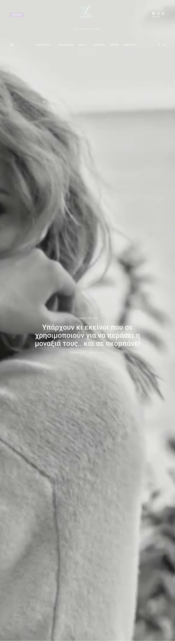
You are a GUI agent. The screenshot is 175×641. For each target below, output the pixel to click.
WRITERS (114, 45)
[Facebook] (153, 15)
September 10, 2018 (78, 352)
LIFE (89, 318)
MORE (82, 45)
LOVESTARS (99, 45)
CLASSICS (81, 318)
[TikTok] (163, 15)
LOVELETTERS (43, 45)
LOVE (95, 318)
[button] (164, 45)
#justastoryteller (66, 45)
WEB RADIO (129, 45)
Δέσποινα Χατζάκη (97, 352)
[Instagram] (158, 15)
